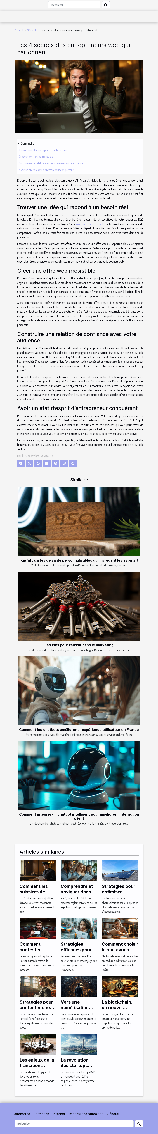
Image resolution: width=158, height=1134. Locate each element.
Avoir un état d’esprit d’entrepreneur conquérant (46, 170)
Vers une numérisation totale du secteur (79, 1007)
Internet (59, 1114)
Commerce (21, 1114)
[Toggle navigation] (19, 16)
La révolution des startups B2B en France (76, 1065)
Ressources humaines (86, 1114)
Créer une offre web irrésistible (36, 156)
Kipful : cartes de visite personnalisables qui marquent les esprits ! (79, 560)
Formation (41, 1114)
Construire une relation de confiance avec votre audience (51, 163)
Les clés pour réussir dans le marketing (79, 645)
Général (31, 30)
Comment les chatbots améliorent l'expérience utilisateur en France (79, 729)
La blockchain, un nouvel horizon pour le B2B (118, 1010)
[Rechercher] (74, 4)
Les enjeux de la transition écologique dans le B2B (37, 1068)
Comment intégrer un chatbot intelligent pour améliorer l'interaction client (79, 816)
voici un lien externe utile (90, 224)
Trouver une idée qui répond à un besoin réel (43, 150)
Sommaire (27, 143)
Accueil (19, 30)
